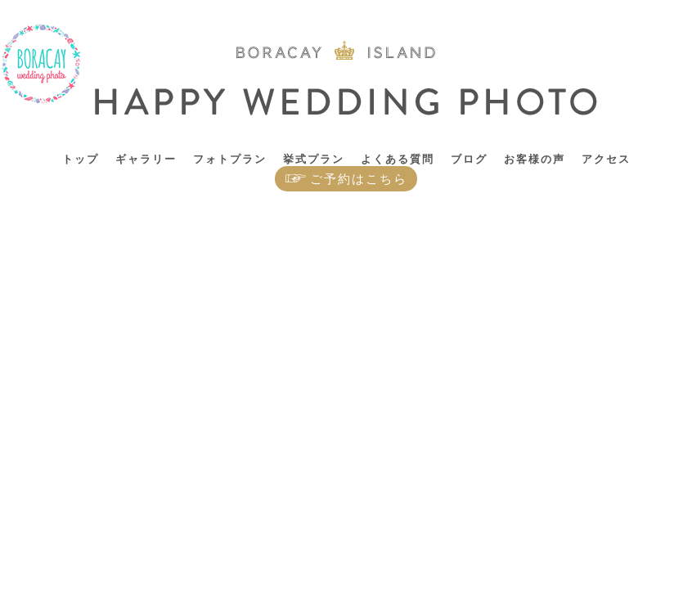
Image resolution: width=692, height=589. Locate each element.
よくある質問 (397, 159)
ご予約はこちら (358, 179)
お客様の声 (534, 159)
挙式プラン (313, 159)
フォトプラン (230, 159)
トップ (80, 159)
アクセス (606, 159)
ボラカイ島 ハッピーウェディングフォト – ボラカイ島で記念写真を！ (41, 64)
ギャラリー (146, 159)
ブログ (469, 159)
